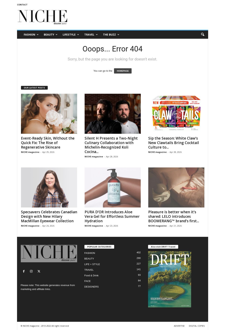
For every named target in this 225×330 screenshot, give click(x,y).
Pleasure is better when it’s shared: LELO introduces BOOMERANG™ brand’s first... (173, 216)
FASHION (31, 34)
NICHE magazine (30, 152)
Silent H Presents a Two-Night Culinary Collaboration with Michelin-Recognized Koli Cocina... (111, 145)
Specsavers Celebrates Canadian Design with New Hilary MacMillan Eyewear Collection (49, 216)
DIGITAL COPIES (197, 325)
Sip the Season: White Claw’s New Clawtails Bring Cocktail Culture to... (173, 143)
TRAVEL (91, 34)
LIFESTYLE (71, 34)
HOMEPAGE (123, 71)
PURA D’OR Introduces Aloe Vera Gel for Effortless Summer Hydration (112, 216)
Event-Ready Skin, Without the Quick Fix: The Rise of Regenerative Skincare (48, 143)
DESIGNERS (91, 286)
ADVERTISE (179, 325)
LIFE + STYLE (92, 264)
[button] (202, 34)
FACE (87, 281)
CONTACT (22, 4)
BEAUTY (50, 34)
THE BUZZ (111, 34)
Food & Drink (91, 275)
